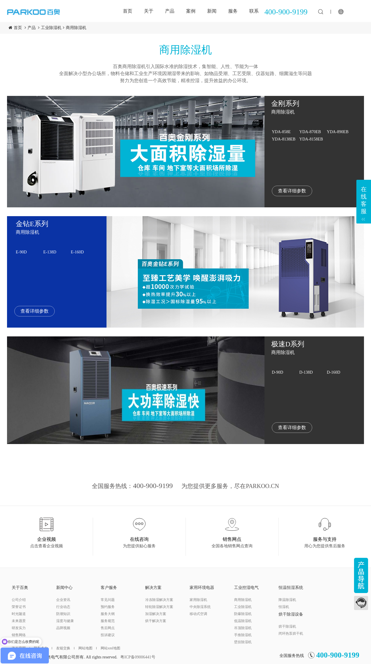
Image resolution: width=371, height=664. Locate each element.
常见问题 (108, 600)
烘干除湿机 (287, 626)
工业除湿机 (51, 28)
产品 (169, 11)
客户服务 (109, 587)
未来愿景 (19, 621)
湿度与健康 (65, 621)
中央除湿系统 (200, 607)
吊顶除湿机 (243, 628)
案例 (190, 11)
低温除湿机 (243, 621)
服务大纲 (108, 614)
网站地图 (87, 648)
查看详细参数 (292, 190)
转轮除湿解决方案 (159, 607)
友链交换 (65, 648)
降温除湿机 (287, 600)
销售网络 (19, 635)
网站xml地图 (110, 648)
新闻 (212, 11)
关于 (148, 11)
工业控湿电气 (246, 587)
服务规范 (108, 621)
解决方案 (153, 587)
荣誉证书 (19, 607)
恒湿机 (284, 607)
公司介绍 (19, 600)
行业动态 (63, 607)
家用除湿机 (198, 600)
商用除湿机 (76, 28)
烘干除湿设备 (291, 614)
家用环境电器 (202, 587)
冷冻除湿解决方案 (159, 600)
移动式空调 (198, 614)
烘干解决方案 (155, 621)
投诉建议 (108, 635)
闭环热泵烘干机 (291, 633)
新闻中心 (64, 587)
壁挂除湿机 (243, 642)
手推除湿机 (243, 635)
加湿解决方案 (155, 614)
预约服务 (108, 607)
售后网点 (108, 628)
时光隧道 (19, 614)
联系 (254, 11)
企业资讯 (63, 600)
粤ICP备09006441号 (137, 657)
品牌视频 (63, 628)
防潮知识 (63, 614)
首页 (127, 11)
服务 (233, 11)
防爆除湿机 (243, 614)
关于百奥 (20, 587)
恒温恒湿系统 (291, 587)
